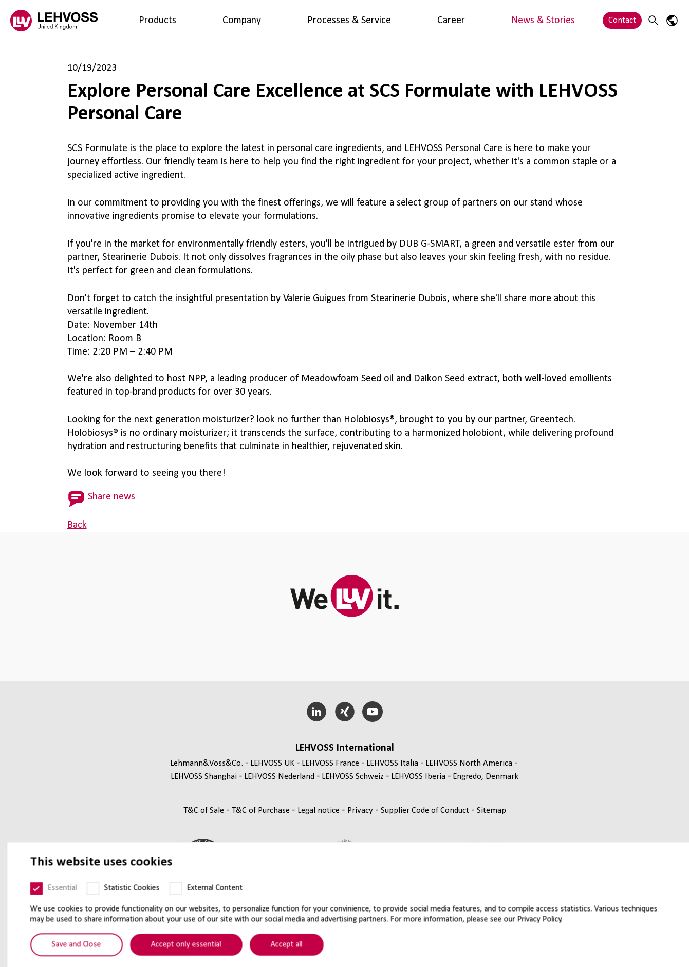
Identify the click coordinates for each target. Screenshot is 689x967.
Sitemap (491, 810)
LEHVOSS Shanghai (204, 776)
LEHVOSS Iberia (418, 776)
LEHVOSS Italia (392, 763)
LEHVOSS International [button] (344, 748)
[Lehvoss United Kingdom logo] (54, 20)
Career (301, 20)
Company (180, 20)
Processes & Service (244, 20)
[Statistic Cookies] (86, 903)
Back (77, 525)
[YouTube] (373, 711)
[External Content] (169, 903)
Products (136, 20)
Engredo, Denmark (485, 776)
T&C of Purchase (262, 810)
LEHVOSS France (330, 763)
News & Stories (352, 20)
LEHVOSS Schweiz (353, 776)
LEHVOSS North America (468, 763)
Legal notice (319, 810)
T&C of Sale (204, 810)
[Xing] (344, 711)
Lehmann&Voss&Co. (206, 763)
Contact (622, 20)
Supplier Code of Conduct (426, 810)
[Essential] (30, 903)
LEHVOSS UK (272, 763)
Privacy (361, 810)
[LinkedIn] (316, 711)
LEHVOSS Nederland (279, 776)
